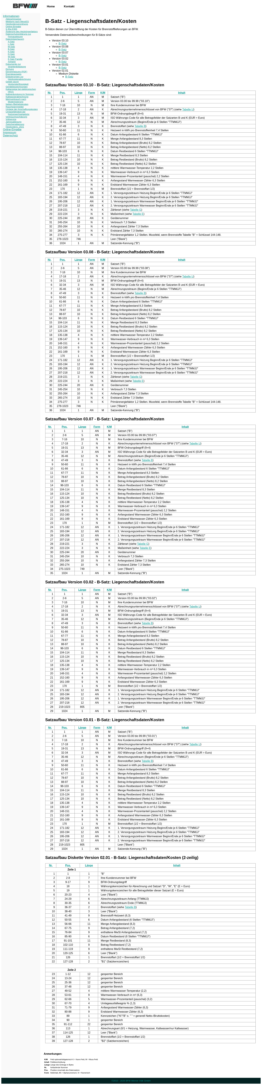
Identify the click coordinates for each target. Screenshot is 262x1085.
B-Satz (11, 49)
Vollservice (11, 119)
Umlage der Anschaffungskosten (22, 109)
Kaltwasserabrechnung (17, 96)
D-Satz (11, 54)
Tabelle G (135, 209)
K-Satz (11, 51)
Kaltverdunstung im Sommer (20, 94)
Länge (78, 92)
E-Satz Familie (15, 59)
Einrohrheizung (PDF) (16, 71)
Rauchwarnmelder (15, 107)
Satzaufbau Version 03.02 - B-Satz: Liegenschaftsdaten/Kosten (104, 582)
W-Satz (11, 56)
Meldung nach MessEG (17, 21)
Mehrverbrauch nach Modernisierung (16, 100)
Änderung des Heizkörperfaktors (22, 31)
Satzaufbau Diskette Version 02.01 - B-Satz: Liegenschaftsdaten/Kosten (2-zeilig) (121, 857)
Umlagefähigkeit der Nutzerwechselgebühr (17, 113)
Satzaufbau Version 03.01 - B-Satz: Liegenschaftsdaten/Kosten (104, 719)
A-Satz (11, 41)
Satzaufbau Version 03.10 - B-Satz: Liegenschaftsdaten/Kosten (104, 85)
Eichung (10, 69)
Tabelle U (187, 109)
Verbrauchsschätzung (16, 117)
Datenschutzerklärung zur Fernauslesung (18, 35)
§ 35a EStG (11, 29)
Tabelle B (140, 126)
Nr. (49, 92)
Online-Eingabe (13, 26)
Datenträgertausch (15, 39)
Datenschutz (10, 135)
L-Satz (11, 44)
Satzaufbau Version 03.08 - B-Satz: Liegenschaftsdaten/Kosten (104, 252)
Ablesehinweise (13, 19)
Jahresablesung (13, 122)
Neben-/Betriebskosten (17, 104)
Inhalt (181, 92)
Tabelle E (138, 214)
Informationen (11, 16)
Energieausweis (13, 74)
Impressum (9, 132)
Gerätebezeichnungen (17, 86)
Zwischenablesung (15, 124)
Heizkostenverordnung (17, 24)
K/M (102, 92)
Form (91, 92)
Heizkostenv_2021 (15, 127)
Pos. (63, 92)
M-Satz (11, 46)
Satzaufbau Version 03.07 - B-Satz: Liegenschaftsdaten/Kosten (104, 419)
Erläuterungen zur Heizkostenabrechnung (18, 77)
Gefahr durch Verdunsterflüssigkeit (17, 82)
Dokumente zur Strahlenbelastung (16, 65)
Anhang (12, 61)
